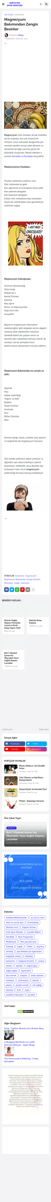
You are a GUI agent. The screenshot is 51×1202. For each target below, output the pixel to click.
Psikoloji (9, 946)
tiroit (19, 990)
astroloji (9, 951)
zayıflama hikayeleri (15, 995)
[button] (3, 4)
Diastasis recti (12, 927)
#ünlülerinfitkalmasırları (16, 917)
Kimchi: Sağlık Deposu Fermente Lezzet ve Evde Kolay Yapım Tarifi (12, 624)
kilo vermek (11, 975)
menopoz (10, 980)
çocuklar (31, 995)
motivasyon (23, 980)
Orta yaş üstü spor (28, 942)
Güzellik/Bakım (34, 932)
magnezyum (30, 576)
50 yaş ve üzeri (37, 917)
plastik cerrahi (22, 985)
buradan (16, 156)
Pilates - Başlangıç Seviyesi (31, 801)
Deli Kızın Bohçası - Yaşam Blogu (19, 1045)
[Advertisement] (25, 72)
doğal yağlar (11, 971)
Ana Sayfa (8, 15)
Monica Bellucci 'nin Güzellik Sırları (32, 767)
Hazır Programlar (25, 937)
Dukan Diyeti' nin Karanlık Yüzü (33, 789)
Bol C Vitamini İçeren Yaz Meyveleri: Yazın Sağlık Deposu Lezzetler (11, 658)
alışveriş (40, 946)
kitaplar (23, 975)
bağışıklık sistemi (13, 956)
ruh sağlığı (37, 985)
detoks (9, 966)
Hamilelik (10, 937)
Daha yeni (7, 729)
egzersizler (26, 971)
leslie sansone (37, 975)
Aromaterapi (32, 922)
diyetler (19, 966)
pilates (9, 985)
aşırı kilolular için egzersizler (29, 951)
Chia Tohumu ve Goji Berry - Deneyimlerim (31, 778)
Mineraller (8, 583)
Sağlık (17, 583)
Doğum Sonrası (29, 927)
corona (41, 961)
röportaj (9, 990)
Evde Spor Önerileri (14, 932)
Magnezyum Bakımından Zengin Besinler (22, 579)
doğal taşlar (32, 966)
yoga (27, 990)
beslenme (19, 15)
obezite (35, 980)
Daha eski (43, 729)
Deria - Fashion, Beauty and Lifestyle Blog (23, 1028)
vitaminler (25, 583)
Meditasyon (11, 942)
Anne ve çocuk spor (15, 922)
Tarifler (30, 946)
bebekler (29, 956)
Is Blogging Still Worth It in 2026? (19, 1042)
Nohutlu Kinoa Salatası (35, 621)
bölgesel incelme (26, 961)
